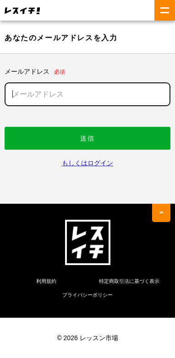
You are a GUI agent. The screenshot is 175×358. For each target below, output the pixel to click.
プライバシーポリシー (87, 295)
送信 (87, 138)
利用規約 (46, 281)
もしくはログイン (87, 163)
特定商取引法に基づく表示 (129, 281)
